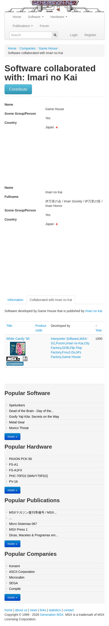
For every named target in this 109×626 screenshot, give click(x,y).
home (8, 610)
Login (74, 35)
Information (15, 300)
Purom (60, 343)
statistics (55, 610)
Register (90, 35)
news (33, 610)
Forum (44, 26)
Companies (27, 48)
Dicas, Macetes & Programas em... (33, 535)
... (10, 518)
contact (68, 610)
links (43, 610)
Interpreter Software (65, 338)
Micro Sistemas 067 (23, 524)
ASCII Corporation (22, 572)
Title (9, 326)
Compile (15, 589)
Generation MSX (52, 614)
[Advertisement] (43, 262)
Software (36, 17)
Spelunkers (17, 405)
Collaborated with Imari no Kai (51, 300)
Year (98, 330)
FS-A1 (13, 464)
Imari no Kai (93, 311)
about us (21, 610)
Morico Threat (19, 428)
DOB (65, 348)
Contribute (18, 89)
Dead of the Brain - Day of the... (31, 411)
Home (17, 17)
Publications (23, 26)
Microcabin (16, 577)
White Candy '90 (17, 338)
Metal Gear (17, 422)
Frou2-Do (68, 352)
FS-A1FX (15, 470)
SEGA (13, 583)
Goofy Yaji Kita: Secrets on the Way (34, 416)
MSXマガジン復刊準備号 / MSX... (33, 512)
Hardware (59, 17)
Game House (48, 48)
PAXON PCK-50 (20, 459)
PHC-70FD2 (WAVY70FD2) (28, 476)
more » (12, 436)
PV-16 (13, 481)
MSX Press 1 (18, 529)
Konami (14, 566)
